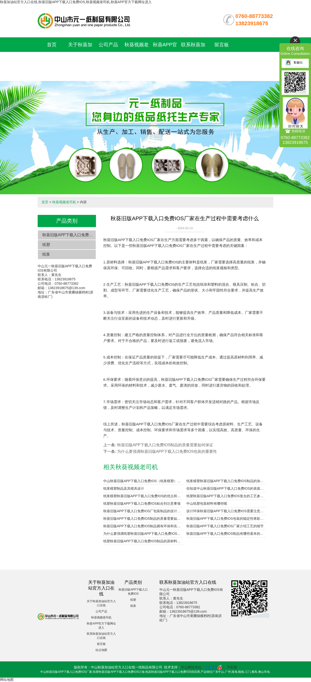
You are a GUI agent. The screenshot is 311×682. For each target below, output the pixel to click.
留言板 (221, 44)
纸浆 (46, 254)
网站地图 (7, 680)
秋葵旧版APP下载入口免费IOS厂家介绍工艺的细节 (225, 526)
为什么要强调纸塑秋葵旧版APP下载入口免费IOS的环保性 (143, 534)
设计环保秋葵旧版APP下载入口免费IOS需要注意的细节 (226, 511)
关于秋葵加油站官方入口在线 (80, 59)
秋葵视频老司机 (64, 202)
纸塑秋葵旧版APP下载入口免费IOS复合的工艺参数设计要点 (226, 496)
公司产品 (108, 44)
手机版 (232, 667)
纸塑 (46, 245)
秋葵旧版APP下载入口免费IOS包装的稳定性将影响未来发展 (226, 518)
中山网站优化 (191, 667)
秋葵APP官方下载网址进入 (165, 59)
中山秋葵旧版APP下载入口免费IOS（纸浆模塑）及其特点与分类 (143, 481)
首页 (52, 44)
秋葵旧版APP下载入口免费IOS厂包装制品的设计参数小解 (143, 511)
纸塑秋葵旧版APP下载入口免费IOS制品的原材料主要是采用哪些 (143, 541)
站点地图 (101, 650)
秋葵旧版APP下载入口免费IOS (69, 235)
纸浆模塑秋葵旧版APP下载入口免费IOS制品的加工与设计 (226, 481)
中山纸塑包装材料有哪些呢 (206, 503)
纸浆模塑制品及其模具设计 (123, 488)
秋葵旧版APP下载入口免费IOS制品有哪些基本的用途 (226, 534)
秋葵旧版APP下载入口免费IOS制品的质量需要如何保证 (165, 445)
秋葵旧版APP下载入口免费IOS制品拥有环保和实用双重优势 (143, 526)
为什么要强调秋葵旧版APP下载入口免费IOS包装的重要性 (167, 451)
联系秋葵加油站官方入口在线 (193, 59)
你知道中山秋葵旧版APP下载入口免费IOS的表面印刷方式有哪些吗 (226, 488)
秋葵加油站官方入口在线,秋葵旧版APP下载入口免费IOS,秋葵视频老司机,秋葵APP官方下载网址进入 (76, 2)
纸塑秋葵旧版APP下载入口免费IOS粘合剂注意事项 (142, 503)
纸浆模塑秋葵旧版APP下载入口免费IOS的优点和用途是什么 (143, 496)
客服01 (293, 62)
